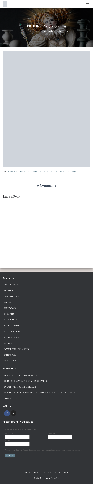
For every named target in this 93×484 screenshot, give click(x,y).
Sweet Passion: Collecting (16, 349)
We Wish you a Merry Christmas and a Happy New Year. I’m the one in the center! (41, 393)
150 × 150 (11, 171)
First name (9, 433)
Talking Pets (10, 355)
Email (8, 440)
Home (27, 472)
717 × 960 (27, 171)
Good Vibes (9, 314)
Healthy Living (11, 320)
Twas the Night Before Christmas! (20, 387)
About (36, 472)
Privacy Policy (61, 472)
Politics (8, 343)
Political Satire (11, 337)
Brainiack (8, 290)
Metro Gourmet (11, 325)
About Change (10, 398)
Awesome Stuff (11, 284)
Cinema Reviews (11, 296)
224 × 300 (19, 171)
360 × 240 (58, 171)
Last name (52, 433)
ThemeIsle (55, 478)
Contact (47, 472)
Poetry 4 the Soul (12, 331)
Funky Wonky (10, 308)
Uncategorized (11, 361)
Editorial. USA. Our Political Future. (21, 375)
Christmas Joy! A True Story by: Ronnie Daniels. (25, 381)
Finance (7, 302)
